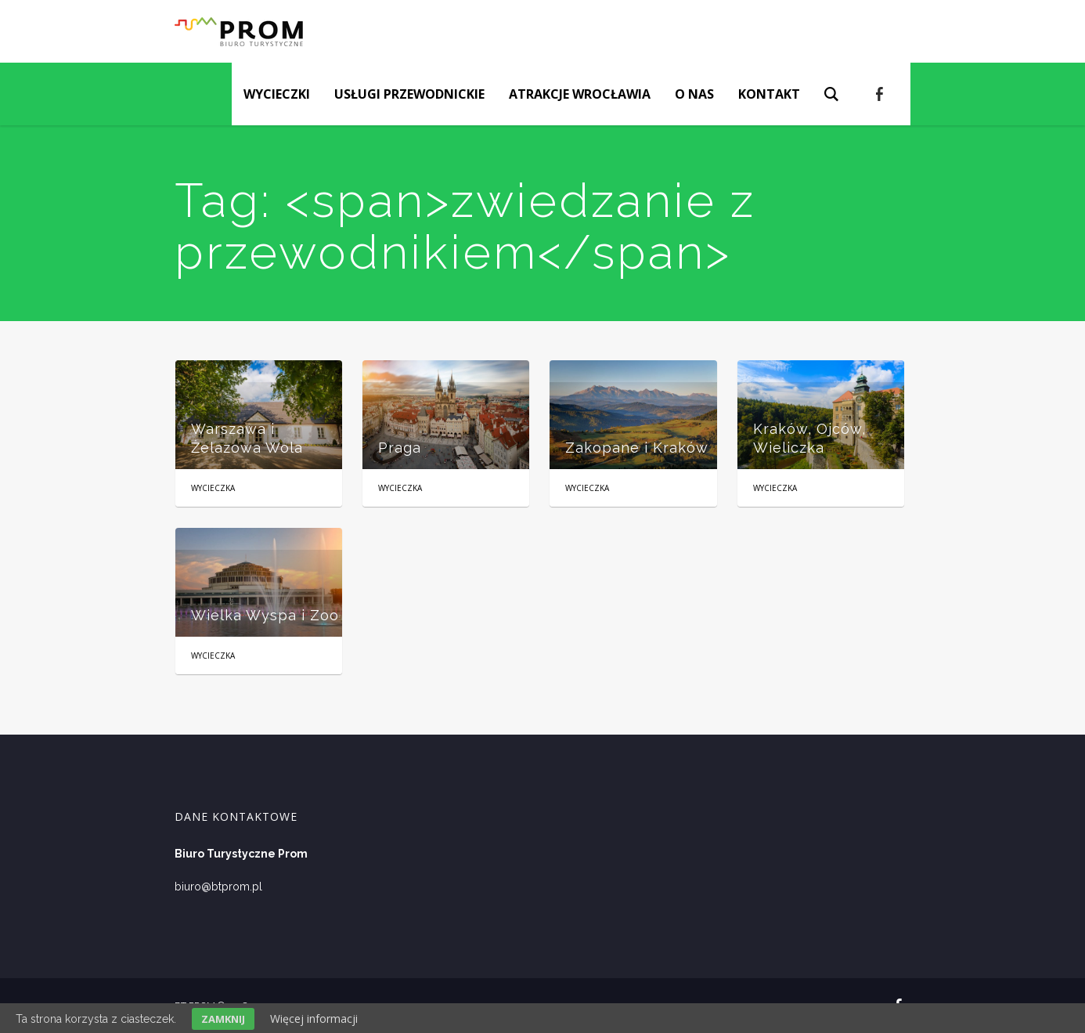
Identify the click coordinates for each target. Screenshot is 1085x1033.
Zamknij (223, 1019)
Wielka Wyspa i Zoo (265, 615)
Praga (399, 447)
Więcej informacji (314, 1018)
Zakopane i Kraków (636, 447)
